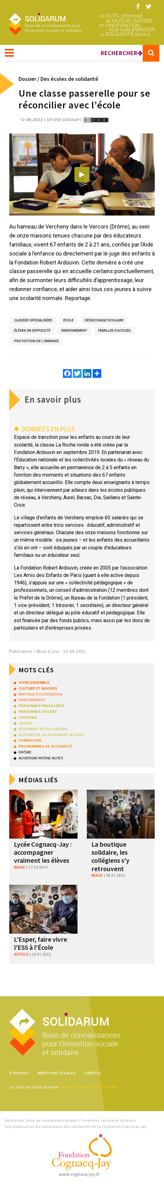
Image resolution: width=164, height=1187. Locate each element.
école (68, 320)
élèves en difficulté (32, 331)
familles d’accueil (114, 331)
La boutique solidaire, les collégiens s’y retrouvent (110, 856)
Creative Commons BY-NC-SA (88, 1087)
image (19, 867)
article (21, 954)
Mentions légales (57, 1073)
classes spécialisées (33, 320)
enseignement (74, 331)
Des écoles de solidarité (69, 78)
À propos (19, 1073)
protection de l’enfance (36, 341)
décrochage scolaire (104, 320)
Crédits (93, 1073)
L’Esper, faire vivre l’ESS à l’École (40, 943)
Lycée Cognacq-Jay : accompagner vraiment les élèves (43, 852)
